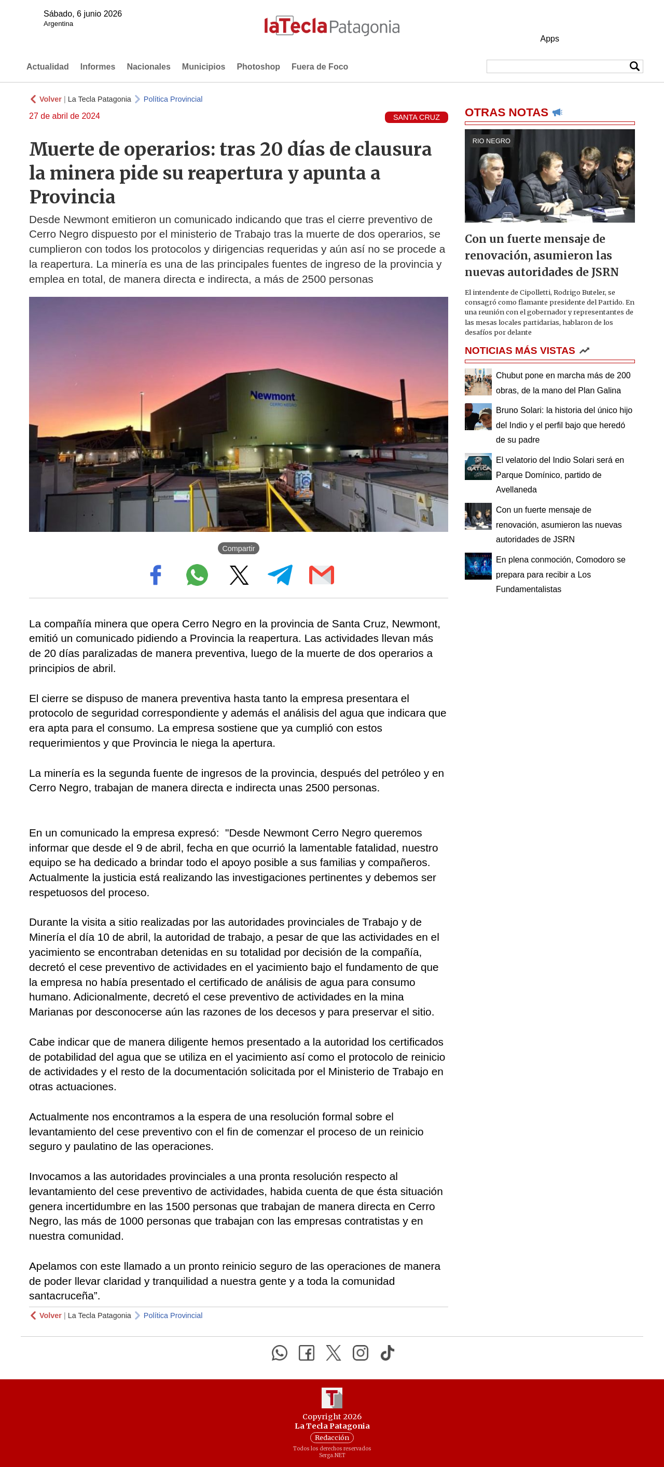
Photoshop (258, 66)
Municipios (204, 66)
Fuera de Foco (320, 66)
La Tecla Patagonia (99, 99)
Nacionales (148, 66)
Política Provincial (173, 99)
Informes (98, 66)
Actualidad (47, 66)
